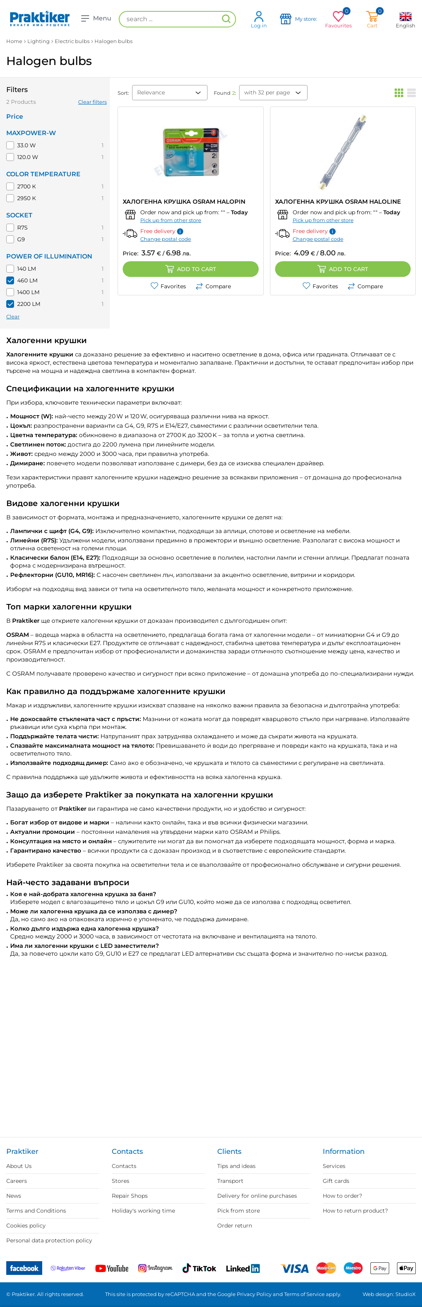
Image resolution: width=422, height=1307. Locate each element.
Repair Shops (130, 1195)
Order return (234, 1225)
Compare (213, 286)
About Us (19, 1166)
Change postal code (165, 239)
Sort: (123, 93)
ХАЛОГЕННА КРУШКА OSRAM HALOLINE (338, 201)
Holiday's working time (143, 1210)
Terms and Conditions (36, 1210)
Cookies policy (26, 1225)
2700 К (26, 186)
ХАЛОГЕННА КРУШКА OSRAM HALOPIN (184, 201)
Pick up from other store (170, 220)
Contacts (124, 1166)
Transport (230, 1180)
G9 (21, 239)
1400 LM (28, 292)
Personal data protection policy (49, 1240)
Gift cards (336, 1180)
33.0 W (26, 145)
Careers (16, 1180)
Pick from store (238, 1210)
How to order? (342, 1195)
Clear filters (92, 102)
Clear (13, 316)
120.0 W (27, 157)
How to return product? (355, 1210)
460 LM (27, 280)
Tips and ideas (236, 1166)
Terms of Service (304, 1294)
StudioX (405, 1294)
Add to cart (190, 269)
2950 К (26, 198)
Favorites (168, 286)
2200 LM (28, 303)
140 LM (26, 268)
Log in (259, 19)
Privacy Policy (254, 1294)
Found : (225, 93)
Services (334, 1166)
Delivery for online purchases (257, 1195)
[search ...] (177, 19)
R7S (22, 227)
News (13, 1195)
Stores (120, 1180)
